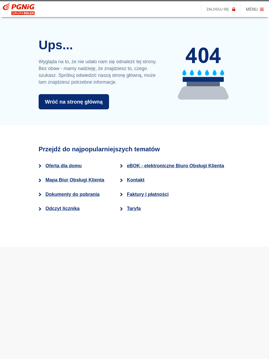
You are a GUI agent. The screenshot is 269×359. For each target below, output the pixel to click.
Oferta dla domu (63, 165)
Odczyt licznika (62, 208)
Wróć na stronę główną (74, 102)
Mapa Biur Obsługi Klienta (74, 180)
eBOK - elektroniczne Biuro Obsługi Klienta (175, 165)
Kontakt (135, 180)
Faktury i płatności (148, 194)
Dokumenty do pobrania (72, 194)
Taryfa (134, 208)
